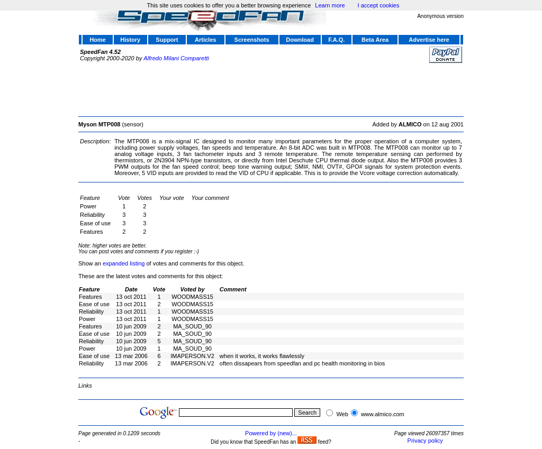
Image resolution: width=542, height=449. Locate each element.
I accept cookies (379, 5)
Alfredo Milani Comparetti (176, 58)
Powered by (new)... (271, 433)
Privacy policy (425, 440)
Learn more (330, 5)
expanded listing (124, 263)
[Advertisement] (271, 88)
